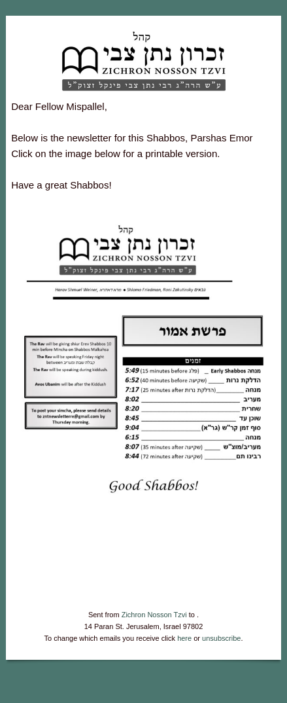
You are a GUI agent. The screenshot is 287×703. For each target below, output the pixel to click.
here (184, 638)
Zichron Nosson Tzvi (154, 615)
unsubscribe (221, 638)
